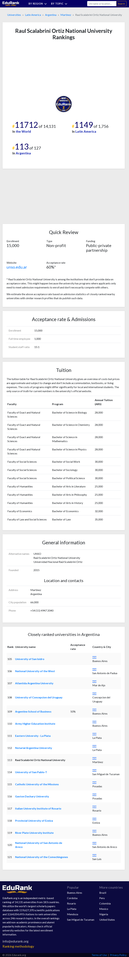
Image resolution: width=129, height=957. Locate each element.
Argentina (50, 14)
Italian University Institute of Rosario (38, 808)
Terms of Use (99, 954)
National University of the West (35, 671)
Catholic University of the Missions (37, 784)
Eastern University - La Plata (33, 735)
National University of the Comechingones (41, 857)
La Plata (71, 908)
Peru (102, 898)
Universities (14, 14)
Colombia (105, 903)
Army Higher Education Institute (35, 723)
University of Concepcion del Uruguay (38, 697)
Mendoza (72, 914)
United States (107, 919)
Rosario (71, 903)
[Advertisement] (32, 68)
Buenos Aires (74, 892)
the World (23, 131)
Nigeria (103, 914)
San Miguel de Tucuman (80, 919)
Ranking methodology (18, 946)
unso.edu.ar (17, 267)
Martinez (65, 14)
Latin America (33, 14)
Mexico (103, 908)
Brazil (102, 892)
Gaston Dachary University (32, 796)
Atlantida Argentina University (34, 683)
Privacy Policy (118, 954)
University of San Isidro (29, 659)
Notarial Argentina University (33, 747)
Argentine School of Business (33, 711)
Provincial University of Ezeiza (34, 820)
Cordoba (72, 898)
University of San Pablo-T (31, 772)
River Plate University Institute (34, 832)
